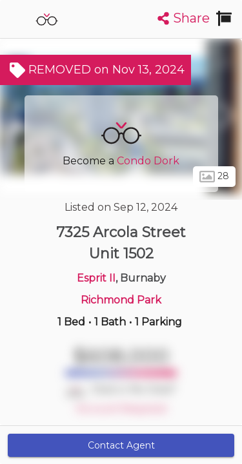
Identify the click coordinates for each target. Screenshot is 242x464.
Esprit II (96, 278)
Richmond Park (121, 300)
